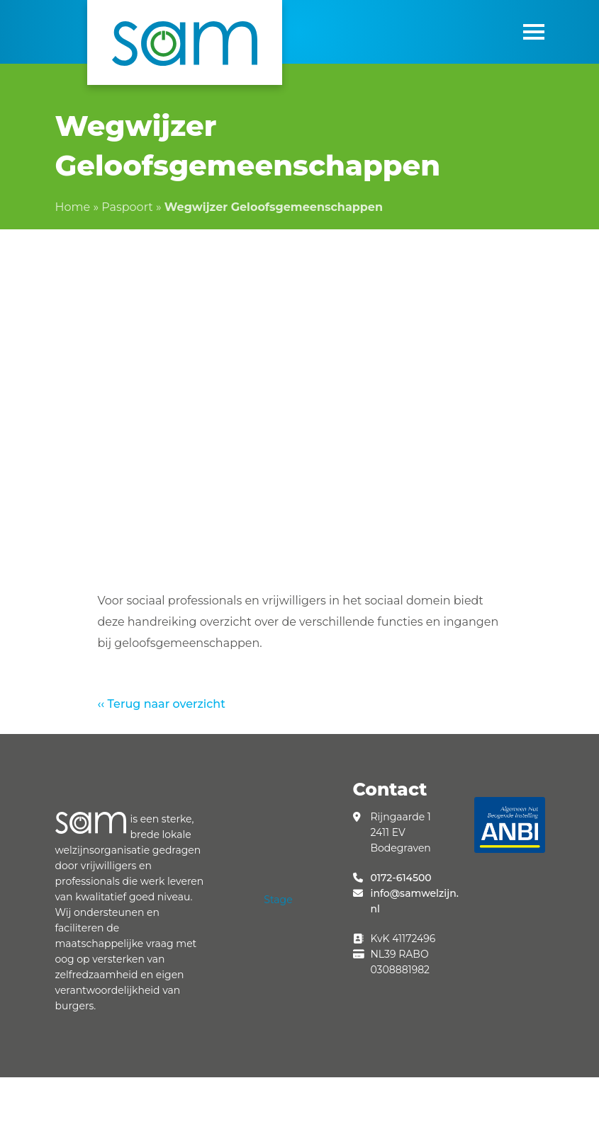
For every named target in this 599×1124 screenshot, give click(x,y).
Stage (278, 899)
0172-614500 (400, 877)
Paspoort (127, 207)
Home (73, 207)
